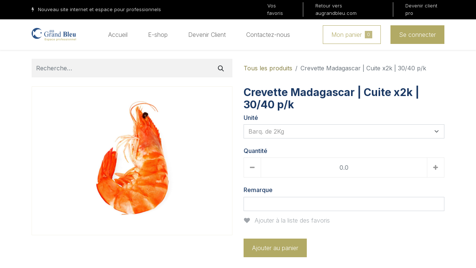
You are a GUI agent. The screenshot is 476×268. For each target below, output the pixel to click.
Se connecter (417, 34)
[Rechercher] (220, 68)
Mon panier (351, 34)
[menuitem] (118, 34)
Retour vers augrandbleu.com (336, 9)
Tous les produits (268, 68)
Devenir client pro (421, 9)
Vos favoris (275, 9)
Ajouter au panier (275, 248)
